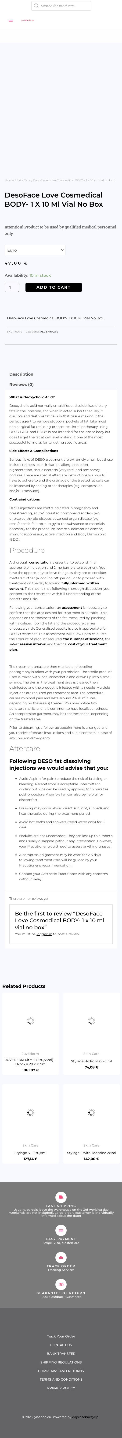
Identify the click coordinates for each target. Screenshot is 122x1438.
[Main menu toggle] (11, 20)
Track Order (61, 1266)
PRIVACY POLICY (61, 1388)
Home (9, 180)
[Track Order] (61, 1257)
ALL (42, 331)
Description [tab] (21, 374)
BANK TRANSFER (61, 1354)
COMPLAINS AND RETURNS (61, 1371)
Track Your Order (61, 1336)
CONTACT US (61, 1345)
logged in (44, 934)
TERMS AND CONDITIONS (61, 1379)
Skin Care (24, 180)
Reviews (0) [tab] (21, 384)
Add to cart (53, 287)
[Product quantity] (12, 287)
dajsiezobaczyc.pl (85, 1417)
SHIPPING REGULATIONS (61, 1362)
